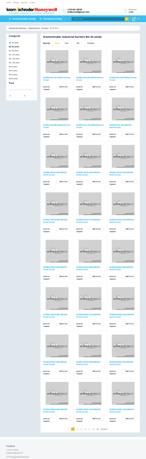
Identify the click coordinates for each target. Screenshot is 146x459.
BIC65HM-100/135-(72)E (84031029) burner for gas (122, 221)
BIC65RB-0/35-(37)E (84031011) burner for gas (56, 78)
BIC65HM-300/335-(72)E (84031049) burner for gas (122, 410)
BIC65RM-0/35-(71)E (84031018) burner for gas (90, 126)
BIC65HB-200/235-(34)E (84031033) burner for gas (121, 268)
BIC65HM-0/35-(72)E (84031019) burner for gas (120, 126)
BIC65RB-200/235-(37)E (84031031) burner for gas (55, 268)
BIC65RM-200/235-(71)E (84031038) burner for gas (88, 315)
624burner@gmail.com (78, 12)
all (97, 429)
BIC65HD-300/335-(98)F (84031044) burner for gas (55, 410)
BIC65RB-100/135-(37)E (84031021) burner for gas (55, 173)
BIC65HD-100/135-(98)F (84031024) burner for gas (55, 221)
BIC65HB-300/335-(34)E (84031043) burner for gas (121, 363)
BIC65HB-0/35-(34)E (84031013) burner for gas (123, 78)
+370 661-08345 (74, 9)
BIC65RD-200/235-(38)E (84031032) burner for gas (88, 268)
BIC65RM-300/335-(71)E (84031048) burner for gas (88, 410)
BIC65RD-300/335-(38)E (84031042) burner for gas (88, 363)
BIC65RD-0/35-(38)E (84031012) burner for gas (89, 78)
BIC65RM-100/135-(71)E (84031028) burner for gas (88, 221)
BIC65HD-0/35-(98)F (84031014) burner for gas (57, 126)
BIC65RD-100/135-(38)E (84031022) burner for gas (88, 173)
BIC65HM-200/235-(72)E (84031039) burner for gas (122, 315)
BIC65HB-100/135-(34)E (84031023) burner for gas (121, 173)
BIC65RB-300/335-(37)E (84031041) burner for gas (55, 363)
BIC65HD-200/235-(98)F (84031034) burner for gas (55, 315)
